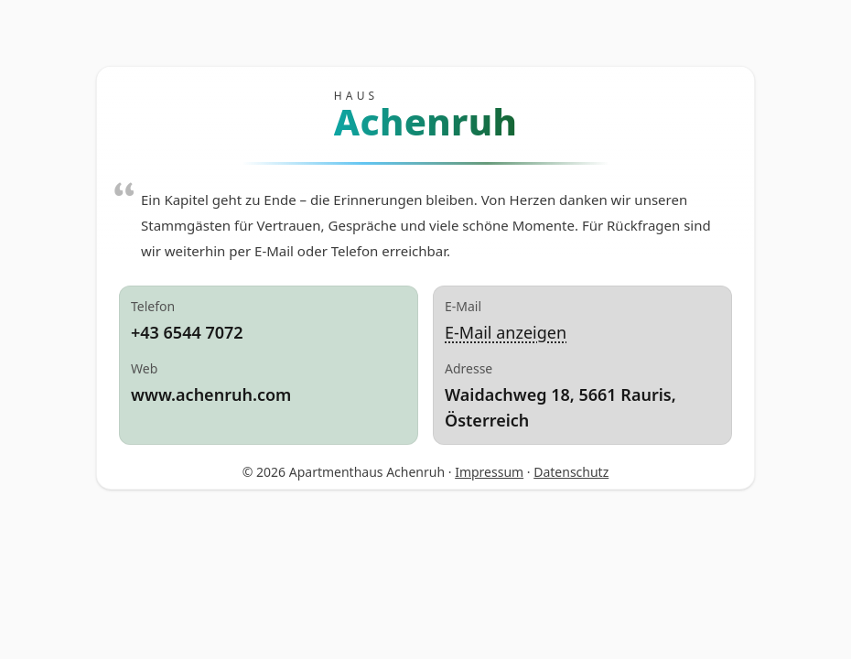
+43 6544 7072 (187, 332)
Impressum (489, 472)
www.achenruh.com (211, 394)
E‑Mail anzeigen (505, 332)
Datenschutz (571, 472)
